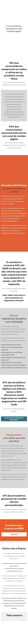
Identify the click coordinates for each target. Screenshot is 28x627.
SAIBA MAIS (14, 534)
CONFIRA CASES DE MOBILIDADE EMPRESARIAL (14, 419)
